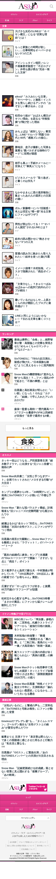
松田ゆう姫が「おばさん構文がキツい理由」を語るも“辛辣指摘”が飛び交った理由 (33, 119)
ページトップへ (28, 818)
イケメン (18, 157)
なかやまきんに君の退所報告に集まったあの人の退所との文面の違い (33, 195)
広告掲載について (28, 849)
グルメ (35, 810)
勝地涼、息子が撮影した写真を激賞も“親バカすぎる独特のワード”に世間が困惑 (33, 150)
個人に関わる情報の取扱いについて (20, 846)
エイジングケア (42, 804)
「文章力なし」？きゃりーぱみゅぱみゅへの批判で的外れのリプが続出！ (33, 287)
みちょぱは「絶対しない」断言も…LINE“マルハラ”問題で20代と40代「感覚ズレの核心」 (33, 134)
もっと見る (28, 428)
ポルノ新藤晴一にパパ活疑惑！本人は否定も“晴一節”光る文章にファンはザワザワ (33, 211)
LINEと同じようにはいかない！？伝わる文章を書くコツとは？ (33, 319)
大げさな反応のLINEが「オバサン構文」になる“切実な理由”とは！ (32, 34)
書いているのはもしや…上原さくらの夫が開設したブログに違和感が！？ (33, 303)
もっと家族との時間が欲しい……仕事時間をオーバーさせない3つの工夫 (33, 50)
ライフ (17, 41)
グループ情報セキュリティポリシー (32, 842)
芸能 (16, 76)
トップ (28, 798)
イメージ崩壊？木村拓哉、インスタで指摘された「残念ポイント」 (33, 271)
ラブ (16, 231)
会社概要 (13, 842)
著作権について (43, 846)
